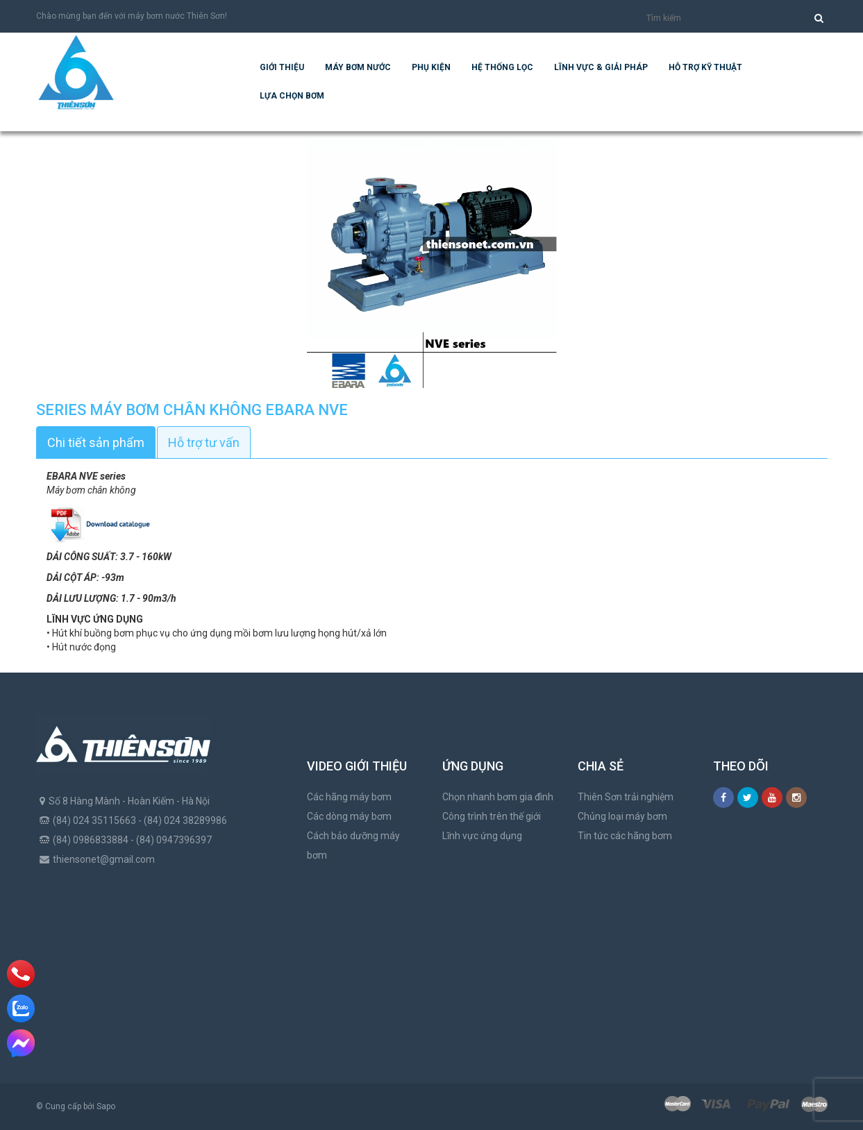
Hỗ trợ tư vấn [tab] (204, 442)
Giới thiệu (282, 67)
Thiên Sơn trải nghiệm (625, 796)
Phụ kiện (431, 67)
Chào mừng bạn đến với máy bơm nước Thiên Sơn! (131, 16)
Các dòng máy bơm (349, 816)
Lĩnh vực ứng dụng (482, 835)
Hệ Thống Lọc (502, 67)
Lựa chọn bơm (292, 96)
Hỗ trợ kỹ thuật (705, 67)
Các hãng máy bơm (349, 796)
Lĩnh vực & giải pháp (601, 67)
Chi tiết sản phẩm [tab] (95, 442)
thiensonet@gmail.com (104, 859)
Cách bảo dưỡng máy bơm (353, 845)
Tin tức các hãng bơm (625, 835)
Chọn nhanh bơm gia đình (497, 796)
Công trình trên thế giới (491, 816)
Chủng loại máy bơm (622, 816)
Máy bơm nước (358, 67)
